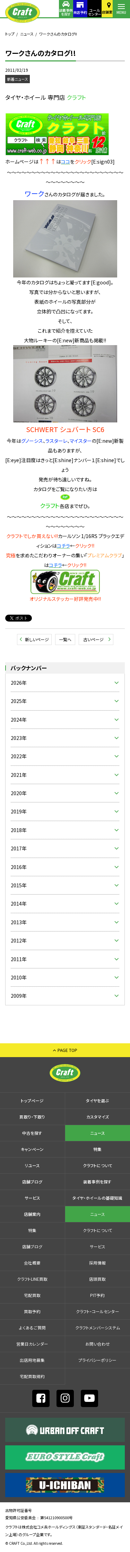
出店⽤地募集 (32, 1360)
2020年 (19, 793)
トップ (10, 34)
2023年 (19, 737)
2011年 (19, 959)
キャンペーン (32, 1149)
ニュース (27, 34)
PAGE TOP (67, 1050)
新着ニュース (17, 79)
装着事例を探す (52, 12)
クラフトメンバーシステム (97, 1327)
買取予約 (32, 1311)
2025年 (19, 700)
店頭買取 (97, 1279)
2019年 (19, 811)
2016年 (19, 866)
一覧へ (65, 639)
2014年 (19, 903)
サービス (32, 1198)
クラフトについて (97, 1165)
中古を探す (32, 1133)
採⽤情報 (97, 1263)
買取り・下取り (32, 1117)
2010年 (19, 977)
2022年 (19, 756)
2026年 (19, 682)
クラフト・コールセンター (97, 1311)
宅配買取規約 (32, 1376)
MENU (121, 12)
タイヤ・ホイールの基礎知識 (97, 1198)
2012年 (19, 940)
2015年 (19, 885)
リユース (32, 1165)
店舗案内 (104, 11)
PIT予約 (97, 1295)
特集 (97, 1149)
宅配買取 (32, 1295)
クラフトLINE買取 (32, 1279)
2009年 (19, 995)
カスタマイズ (97, 1117)
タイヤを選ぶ (97, 1100)
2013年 (19, 922)
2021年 (19, 774)
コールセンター (86, 12)
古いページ (93, 639)
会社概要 (32, 1263)
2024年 (19, 719)
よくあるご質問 (32, 1327)
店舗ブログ (32, 1181)
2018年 (19, 830)
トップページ (32, 1100)
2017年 (19, 848)
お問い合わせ (97, 1344)
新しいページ (37, 639)
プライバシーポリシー (97, 1360)
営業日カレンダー (32, 1344)
